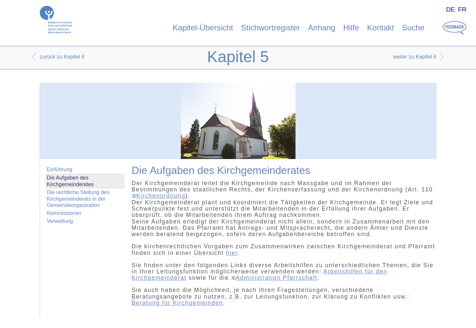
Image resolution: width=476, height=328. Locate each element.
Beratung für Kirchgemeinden (177, 303)
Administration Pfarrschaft (274, 277)
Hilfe (351, 27)
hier (231, 253)
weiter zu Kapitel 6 (414, 57)
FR (462, 9)
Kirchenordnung (158, 195)
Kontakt (380, 27)
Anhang (322, 27)
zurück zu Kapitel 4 (62, 57)
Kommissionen (64, 213)
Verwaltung (60, 221)
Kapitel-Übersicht (203, 27)
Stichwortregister (270, 27)
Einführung (59, 169)
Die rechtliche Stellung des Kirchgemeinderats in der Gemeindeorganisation (78, 198)
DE (450, 9)
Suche (413, 27)
